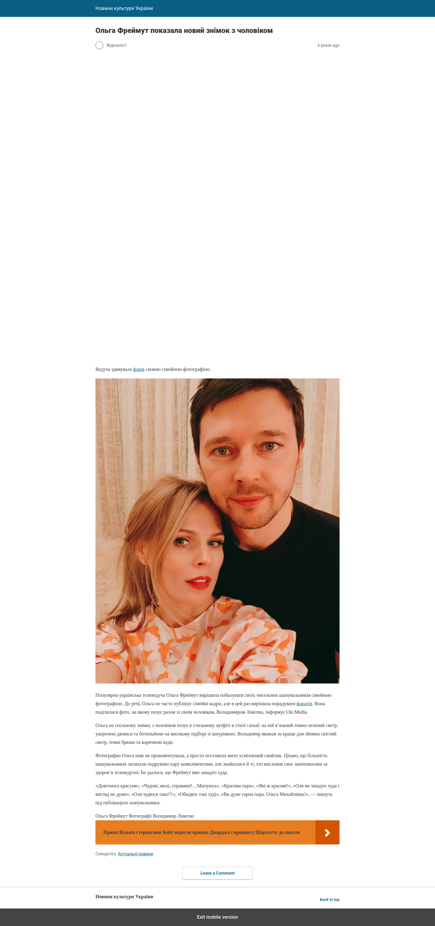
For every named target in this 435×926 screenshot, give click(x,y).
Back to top (330, 899)
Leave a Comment (218, 873)
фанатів (304, 703)
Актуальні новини (135, 853)
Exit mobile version (217, 917)
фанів (138, 369)
